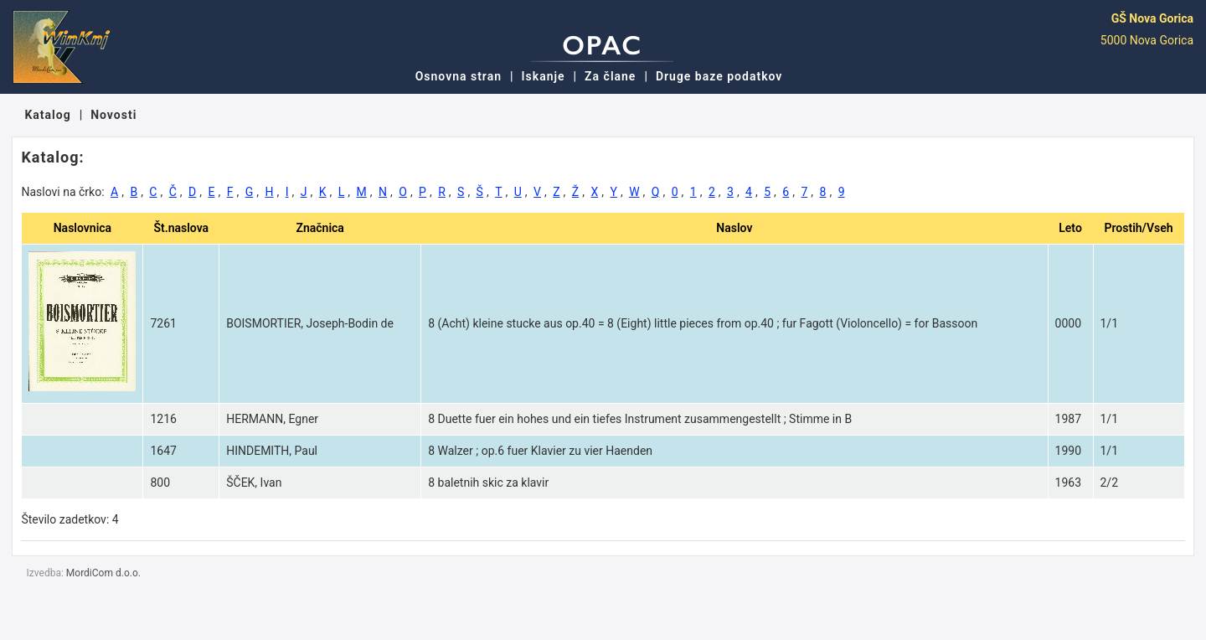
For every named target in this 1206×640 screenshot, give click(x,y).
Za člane (610, 76)
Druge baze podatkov (719, 76)
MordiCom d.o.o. (103, 573)
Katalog (47, 114)
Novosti (113, 114)
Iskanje (543, 76)
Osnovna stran (458, 76)
